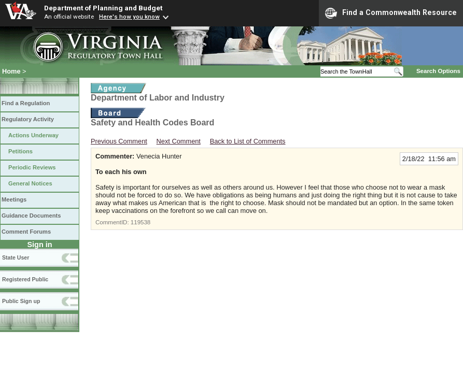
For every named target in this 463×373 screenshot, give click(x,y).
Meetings (14, 199)
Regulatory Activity (28, 119)
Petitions (20, 151)
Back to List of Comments (248, 141)
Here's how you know (129, 16)
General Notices (30, 183)
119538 (140, 222)
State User (15, 257)
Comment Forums (26, 231)
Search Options (438, 71)
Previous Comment (119, 141)
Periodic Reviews (32, 167)
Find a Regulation (26, 103)
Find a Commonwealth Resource (391, 13)
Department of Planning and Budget (103, 8)
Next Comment (179, 141)
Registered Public (25, 279)
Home (11, 71)
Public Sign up (21, 301)
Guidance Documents (31, 215)
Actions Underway (33, 135)
